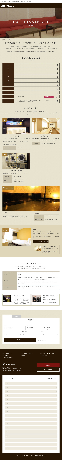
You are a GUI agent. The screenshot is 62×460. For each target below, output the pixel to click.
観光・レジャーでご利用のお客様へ (48, 353)
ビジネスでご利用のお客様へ (27, 353)
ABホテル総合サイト (20, 455)
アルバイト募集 (42, 455)
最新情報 (23, 355)
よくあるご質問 (44, 355)
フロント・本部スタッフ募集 (32, 455)
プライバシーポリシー (7, 357)
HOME (3, 39)
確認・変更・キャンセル (42, 340)
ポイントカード (5, 355)
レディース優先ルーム (7, 353)
